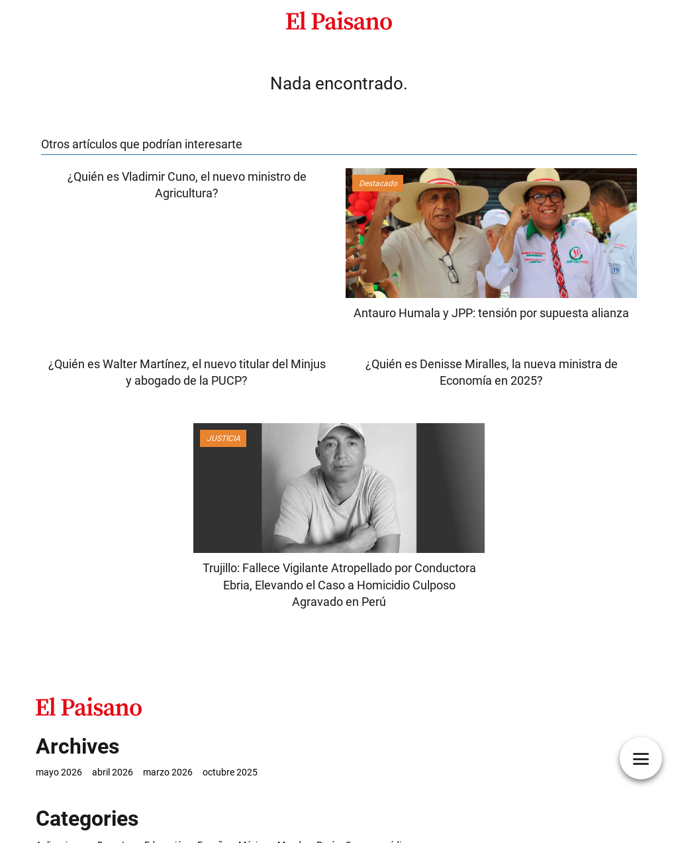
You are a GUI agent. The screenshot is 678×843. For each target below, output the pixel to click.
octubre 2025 (230, 772)
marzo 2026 (168, 772)
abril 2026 (112, 772)
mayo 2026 (59, 772)
